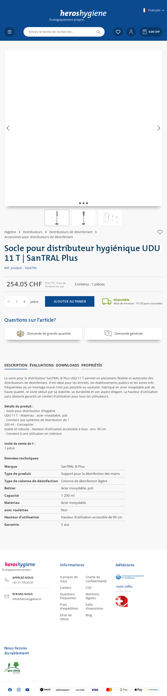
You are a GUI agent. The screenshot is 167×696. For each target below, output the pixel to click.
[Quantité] (16, 301)
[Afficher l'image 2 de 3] (83, 203)
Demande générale (123, 333)
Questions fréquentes (68, 596)
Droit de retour (66, 617)
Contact (65, 588)
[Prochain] (159, 128)
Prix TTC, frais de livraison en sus (55, 284)
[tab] (15, 365)
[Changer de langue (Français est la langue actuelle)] (153, 10)
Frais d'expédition (69, 606)
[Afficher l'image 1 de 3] (80, 203)
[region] (83, 137)
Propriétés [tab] (91, 365)
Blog (89, 615)
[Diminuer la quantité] (8, 301)
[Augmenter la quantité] (24, 301)
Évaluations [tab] (42, 365)
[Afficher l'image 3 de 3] (87, 203)
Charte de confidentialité (96, 579)
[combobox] (58, 32)
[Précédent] (8, 128)
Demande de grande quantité (43, 333)
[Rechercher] (98, 32)
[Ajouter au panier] (69, 301)
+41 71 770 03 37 (22, 582)
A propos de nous (69, 579)
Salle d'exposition (94, 606)
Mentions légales (92, 596)
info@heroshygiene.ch (26, 599)
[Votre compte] (131, 32)
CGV (89, 588)
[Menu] (9, 32)
